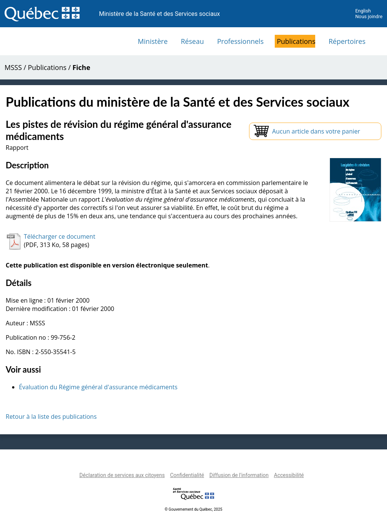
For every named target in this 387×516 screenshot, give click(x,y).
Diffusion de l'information (239, 475)
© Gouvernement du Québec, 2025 (193, 509)
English (363, 11)
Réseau (192, 41)
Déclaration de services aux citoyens (122, 475)
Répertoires (346, 41)
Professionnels (240, 41)
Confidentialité (187, 475)
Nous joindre (368, 16)
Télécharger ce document (59, 236)
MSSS (13, 67)
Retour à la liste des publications (51, 416)
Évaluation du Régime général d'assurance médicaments (98, 387)
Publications (296, 41)
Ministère (153, 41)
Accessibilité (289, 475)
